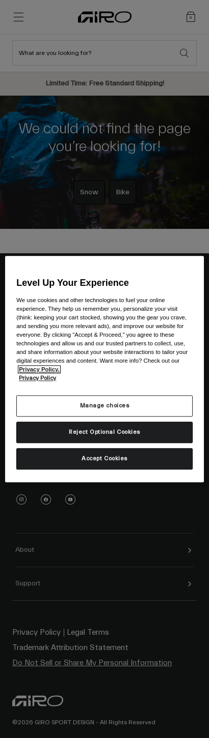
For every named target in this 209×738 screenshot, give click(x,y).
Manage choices (104, 405)
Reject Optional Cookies (104, 432)
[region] (104, 369)
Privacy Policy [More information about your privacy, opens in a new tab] (37, 378)
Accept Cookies (104, 458)
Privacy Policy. (39, 369)
